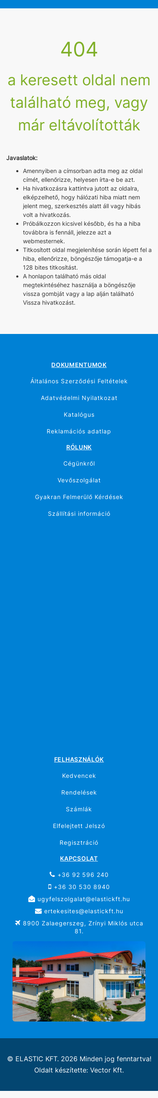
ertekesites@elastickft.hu (79, 911)
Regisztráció (79, 842)
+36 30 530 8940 (79, 886)
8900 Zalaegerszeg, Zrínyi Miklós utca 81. (79, 927)
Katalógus (79, 414)
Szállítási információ (79, 513)
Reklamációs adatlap (79, 431)
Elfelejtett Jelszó (79, 825)
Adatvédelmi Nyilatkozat (79, 397)
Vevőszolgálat (79, 480)
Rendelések (79, 792)
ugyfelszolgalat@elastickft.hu (79, 898)
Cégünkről (79, 463)
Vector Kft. (107, 1070)
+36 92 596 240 (79, 874)
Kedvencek (79, 775)
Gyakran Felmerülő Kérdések (79, 496)
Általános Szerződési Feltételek (79, 381)
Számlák (79, 809)
